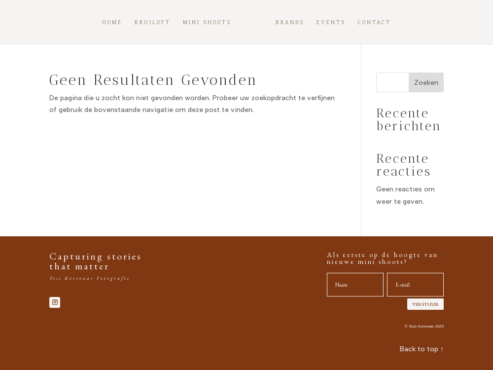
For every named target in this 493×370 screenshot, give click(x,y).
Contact (374, 22)
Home (112, 22)
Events (331, 22)
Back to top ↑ (422, 349)
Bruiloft (153, 22)
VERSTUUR (425, 304)
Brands (290, 22)
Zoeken (426, 82)
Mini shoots (207, 22)
